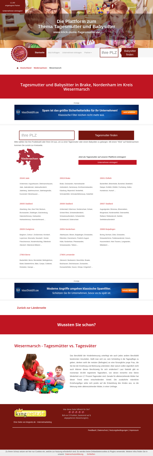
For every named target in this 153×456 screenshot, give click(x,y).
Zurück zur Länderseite (31, 307)
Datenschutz (103, 430)
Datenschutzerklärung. (74, 454)
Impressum (134, 430)
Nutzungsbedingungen (118, 430)
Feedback (92, 430)
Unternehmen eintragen (72, 53)
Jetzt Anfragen (54, 53)
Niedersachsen (40, 68)
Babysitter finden (130, 52)
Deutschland (23, 68)
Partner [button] (88, 53)
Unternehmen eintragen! (108, 162)
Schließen (91, 454)
